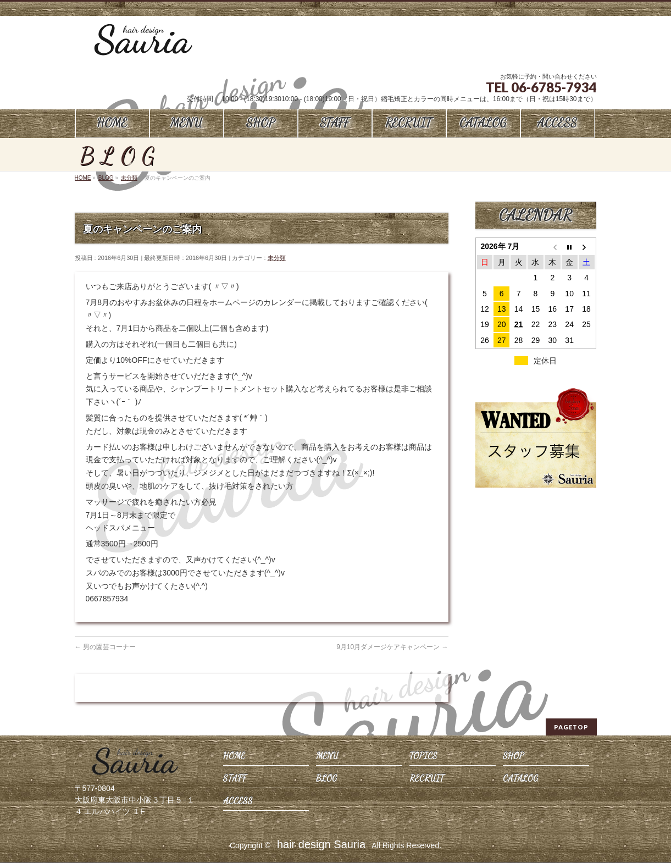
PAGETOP (571, 727)
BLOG (326, 778)
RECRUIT (426, 778)
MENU (327, 755)
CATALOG (520, 778)
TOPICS (423, 755)
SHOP (513, 755)
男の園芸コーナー (105, 647)
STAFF (234, 778)
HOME (234, 755)
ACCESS (238, 800)
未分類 (277, 258)
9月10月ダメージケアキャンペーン (392, 647)
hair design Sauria (321, 844)
